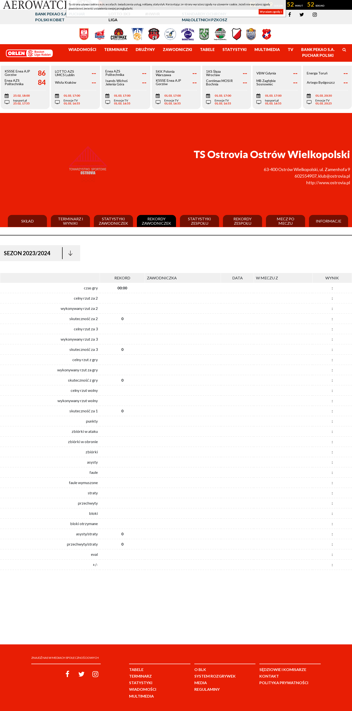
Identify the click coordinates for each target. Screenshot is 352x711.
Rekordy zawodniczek (156, 221)
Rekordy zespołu (242, 221)
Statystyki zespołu (199, 221)
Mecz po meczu (285, 221)
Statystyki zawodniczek (113, 221)
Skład (27, 221)
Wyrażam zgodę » (271, 11)
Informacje (328, 221)
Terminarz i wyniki (70, 221)
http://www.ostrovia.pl (328, 182)
